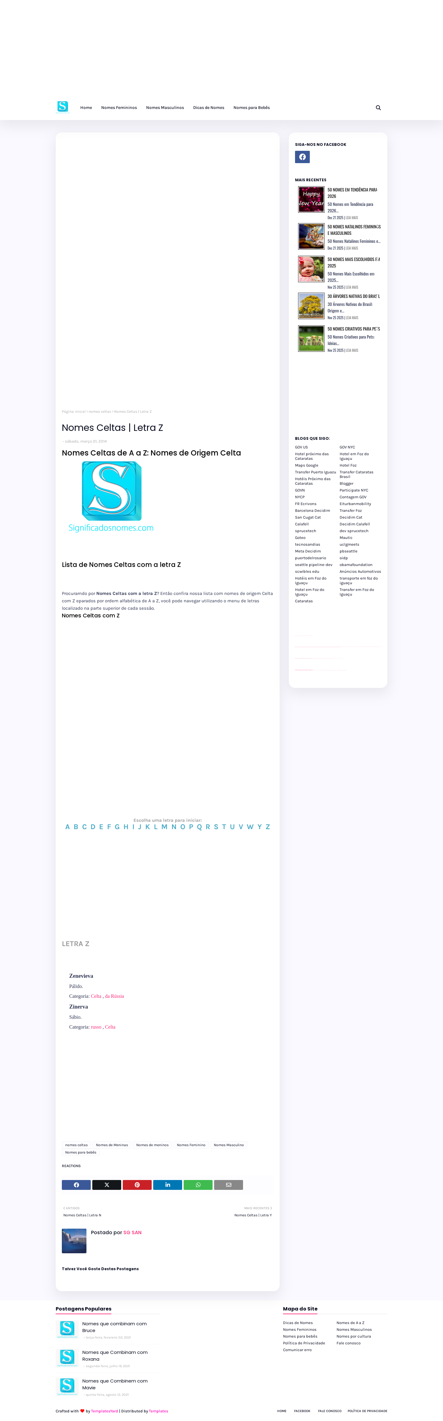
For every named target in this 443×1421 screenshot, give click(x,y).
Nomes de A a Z (351, 1322)
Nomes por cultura (354, 1336)
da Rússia (114, 996)
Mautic (346, 537)
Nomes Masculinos (354, 1329)
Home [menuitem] (86, 107)
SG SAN (132, 1232)
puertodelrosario (310, 558)
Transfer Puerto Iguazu (315, 472)
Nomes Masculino (229, 1145)
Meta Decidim (308, 551)
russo (96, 1027)
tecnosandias (307, 544)
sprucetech (305, 530)
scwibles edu (307, 571)
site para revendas (311, 658)
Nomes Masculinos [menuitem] (165, 107)
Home (281, 1411)
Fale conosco (349, 1343)
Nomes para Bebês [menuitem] (251, 107)
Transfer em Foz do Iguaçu (357, 591)
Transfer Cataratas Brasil (356, 474)
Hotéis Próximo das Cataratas (313, 481)
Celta (96, 996)
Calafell (302, 524)
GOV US (301, 447)
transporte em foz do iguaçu (359, 580)
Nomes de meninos (152, 1145)
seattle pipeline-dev (314, 564)
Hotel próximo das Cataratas (312, 456)
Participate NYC (354, 490)
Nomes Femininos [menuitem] (119, 107)
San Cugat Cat (308, 517)
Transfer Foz (351, 510)
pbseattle (348, 551)
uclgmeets (349, 544)
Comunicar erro (297, 1349)
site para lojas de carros (297, 658)
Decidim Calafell (355, 524)
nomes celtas (100, 411)
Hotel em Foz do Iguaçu (354, 456)
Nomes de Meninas (112, 1145)
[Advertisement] (184, 52)
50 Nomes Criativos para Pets (354, 328)
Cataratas (304, 601)
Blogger (346, 483)
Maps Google (306, 465)
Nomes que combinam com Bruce (114, 1327)
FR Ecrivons (306, 503)
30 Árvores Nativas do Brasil (354, 296)
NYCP (300, 497)
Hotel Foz (348, 465)
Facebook (302, 1411)
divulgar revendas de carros (302, 658)
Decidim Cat (351, 517)
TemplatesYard (104, 1411)
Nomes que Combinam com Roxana (115, 1356)
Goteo (300, 537)
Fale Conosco (329, 1411)
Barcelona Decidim (312, 510)
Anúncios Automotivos (360, 571)
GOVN (300, 490)
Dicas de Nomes (298, 1322)
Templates (158, 1411)
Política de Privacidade (304, 1343)
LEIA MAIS (352, 217)
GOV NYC (347, 447)
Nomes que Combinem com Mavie (115, 1384)
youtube (296, 670)
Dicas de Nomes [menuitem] (208, 107)
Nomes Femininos (300, 1329)
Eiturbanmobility (355, 503)
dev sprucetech (354, 530)
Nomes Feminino (191, 1145)
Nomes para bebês (80, 1152)
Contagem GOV (353, 497)
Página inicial (74, 411)
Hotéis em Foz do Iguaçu (310, 580)
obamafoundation (356, 564)
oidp (344, 558)
